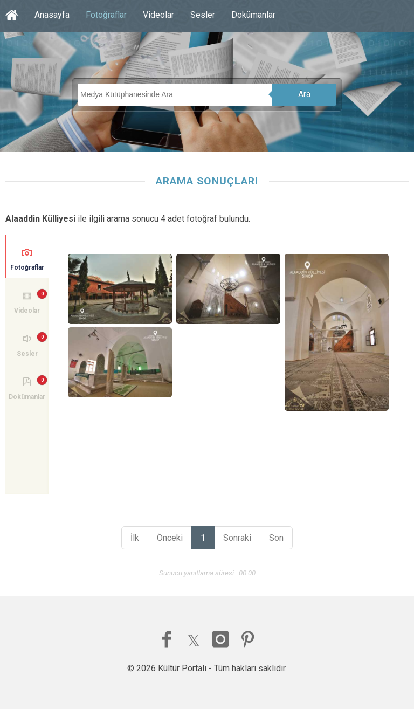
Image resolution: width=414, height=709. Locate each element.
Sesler (202, 15)
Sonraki (237, 538)
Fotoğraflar (106, 15)
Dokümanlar (253, 15)
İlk (134, 538)
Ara (304, 94)
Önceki (170, 538)
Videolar (158, 15)
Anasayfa (52, 15)
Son (276, 538)
